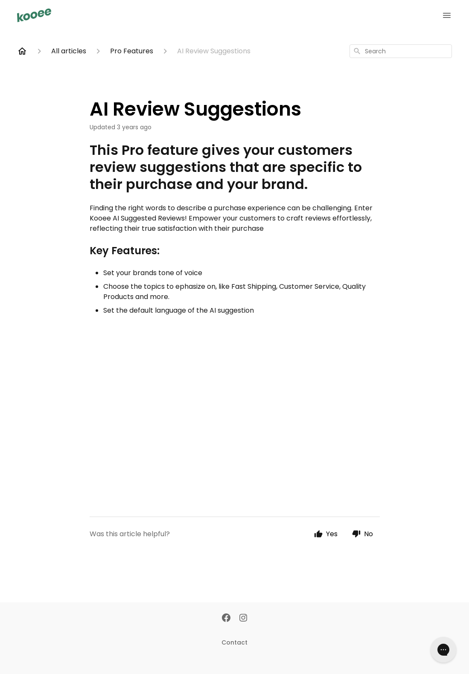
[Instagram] (243, 619)
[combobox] (401, 51)
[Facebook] (226, 619)
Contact (234, 642)
